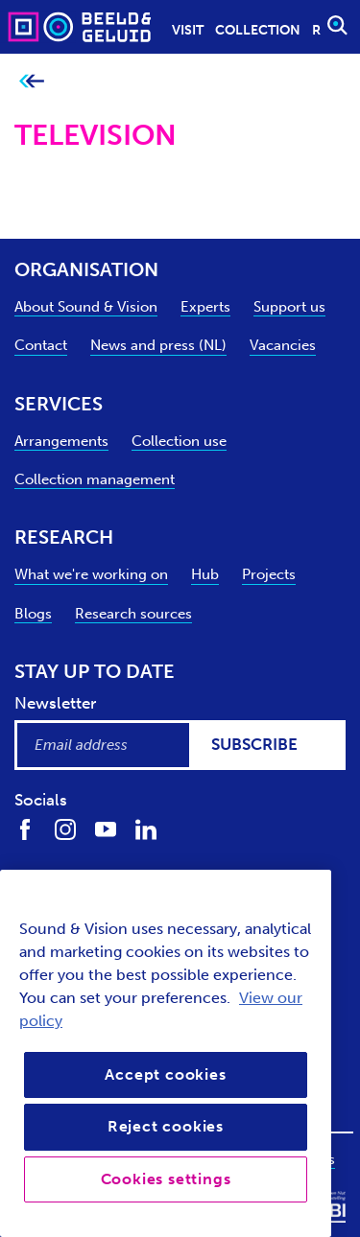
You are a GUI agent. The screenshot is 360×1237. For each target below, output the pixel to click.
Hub (205, 574)
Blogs (33, 613)
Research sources (133, 613)
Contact (40, 345)
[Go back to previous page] (31, 82)
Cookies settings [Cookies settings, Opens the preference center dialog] (166, 1179)
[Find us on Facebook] (25, 829)
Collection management (94, 479)
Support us (289, 306)
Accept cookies (165, 1074)
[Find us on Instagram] (65, 829)
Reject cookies (166, 1126)
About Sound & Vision (85, 306)
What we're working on (91, 574)
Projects (269, 574)
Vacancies (283, 345)
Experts (205, 306)
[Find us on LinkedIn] (145, 829)
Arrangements (61, 441)
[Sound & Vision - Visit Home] (42, 26)
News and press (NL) (158, 345)
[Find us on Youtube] (105, 829)
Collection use (179, 441)
